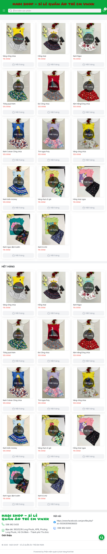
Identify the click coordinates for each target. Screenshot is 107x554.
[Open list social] (101, 537)
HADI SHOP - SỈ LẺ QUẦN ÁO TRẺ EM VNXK (26, 545)
